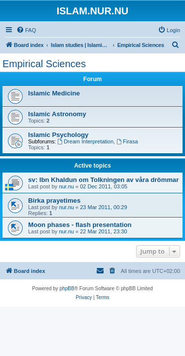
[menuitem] (26, 30)
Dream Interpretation (85, 141)
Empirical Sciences (44, 63)
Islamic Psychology (58, 134)
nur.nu (66, 186)
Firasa (127, 141)
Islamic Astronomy (57, 114)
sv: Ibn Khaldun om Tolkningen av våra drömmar (103, 179)
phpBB (67, 288)
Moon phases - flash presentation (80, 224)
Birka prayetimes (54, 200)
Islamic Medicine (54, 93)
